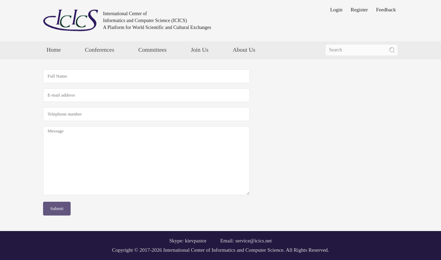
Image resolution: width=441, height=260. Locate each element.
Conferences (99, 50)
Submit (57, 208)
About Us (244, 50)
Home (54, 50)
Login (336, 9)
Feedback (386, 9)
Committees (153, 50)
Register (359, 9)
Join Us (199, 50)
